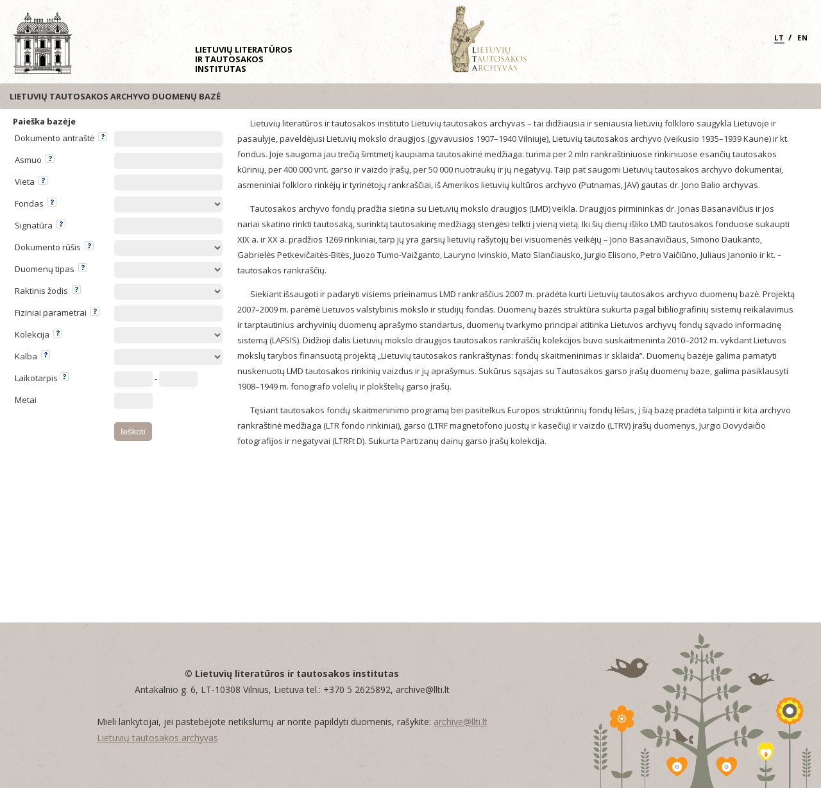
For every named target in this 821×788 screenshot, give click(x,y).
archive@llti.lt (460, 721)
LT (779, 37)
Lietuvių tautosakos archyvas (157, 738)
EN (802, 37)
